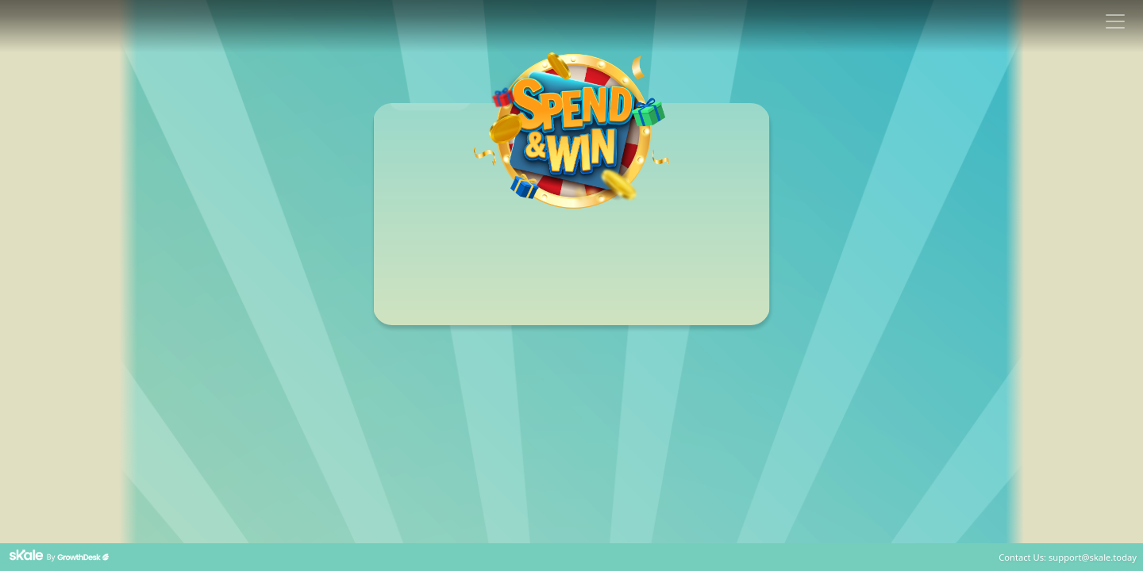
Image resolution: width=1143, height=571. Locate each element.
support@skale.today (1093, 557)
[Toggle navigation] (1115, 21)
